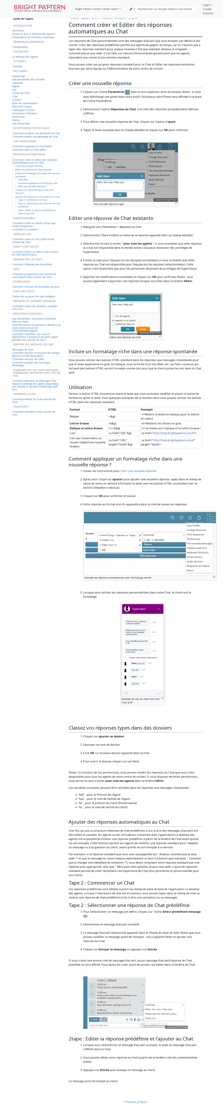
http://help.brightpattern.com (172, 433)
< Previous (130, 1102)
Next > (144, 1102)
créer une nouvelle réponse (138, 471)
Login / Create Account (208, 9)
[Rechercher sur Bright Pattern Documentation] (166, 9)
